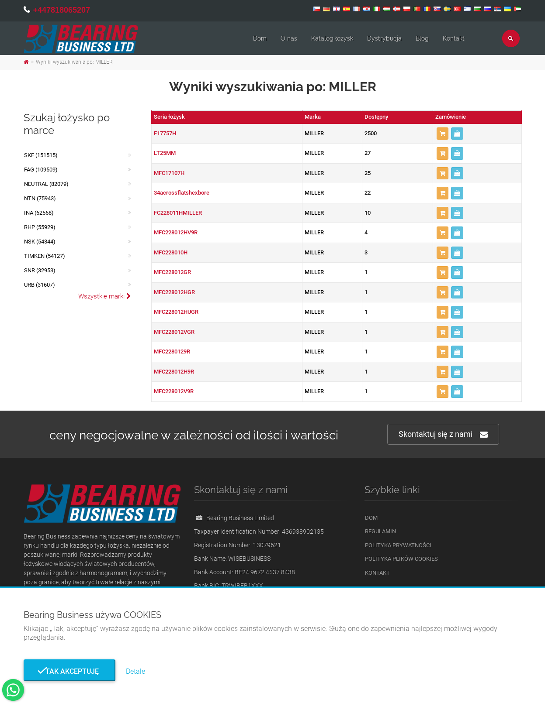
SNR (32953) (40, 270)
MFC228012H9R (174, 371)
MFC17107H (169, 173)
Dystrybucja (384, 38)
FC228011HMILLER (178, 212)
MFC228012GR (172, 272)
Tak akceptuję (69, 671)
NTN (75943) (40, 198)
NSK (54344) (40, 241)
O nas (289, 38)
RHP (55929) (40, 227)
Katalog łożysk (332, 38)
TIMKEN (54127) (44, 256)
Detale (135, 671)
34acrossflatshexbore (181, 192)
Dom (260, 38)
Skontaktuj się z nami (443, 434)
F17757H (165, 133)
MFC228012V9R (174, 391)
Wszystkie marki (104, 296)
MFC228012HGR (174, 292)
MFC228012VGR (174, 332)
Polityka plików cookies (401, 559)
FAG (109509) (41, 169)
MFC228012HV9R (176, 232)
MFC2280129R (172, 351)
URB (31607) (39, 284)
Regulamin (380, 531)
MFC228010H (170, 252)
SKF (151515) (41, 155)
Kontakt (454, 38)
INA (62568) (39, 212)
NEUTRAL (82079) (46, 184)
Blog (422, 38)
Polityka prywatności (398, 545)
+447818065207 (61, 10)
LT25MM (165, 153)
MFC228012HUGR (176, 312)
